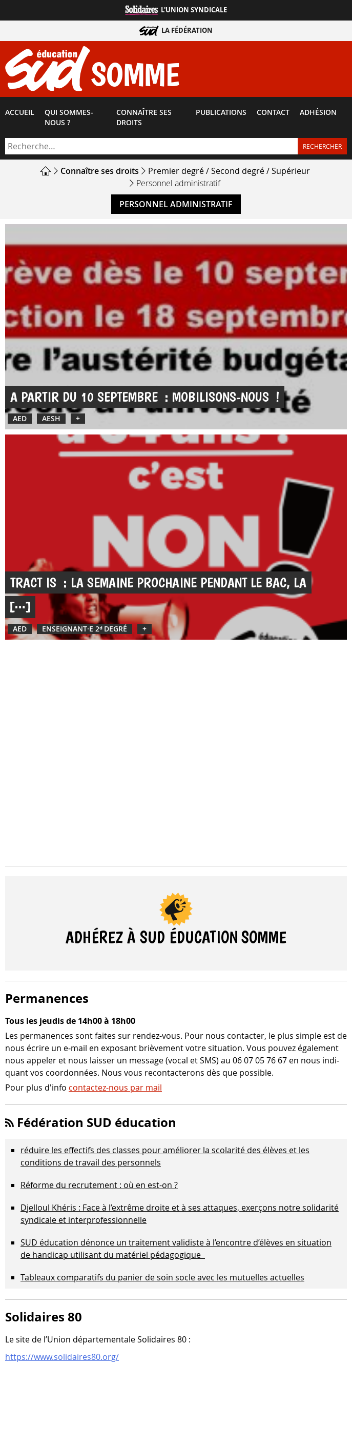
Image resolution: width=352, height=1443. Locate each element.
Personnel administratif (176, 204)
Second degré (237, 170)
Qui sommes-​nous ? (69, 117)
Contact (273, 112)
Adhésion (318, 112)
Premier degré (176, 170)
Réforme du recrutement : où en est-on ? (99, 1185)
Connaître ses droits (144, 117)
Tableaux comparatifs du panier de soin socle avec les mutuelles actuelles (162, 1277)
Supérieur (291, 170)
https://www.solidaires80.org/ (62, 1356)
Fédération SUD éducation (96, 1122)
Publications (221, 112)
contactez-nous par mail (115, 1087)
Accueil (19, 112)
